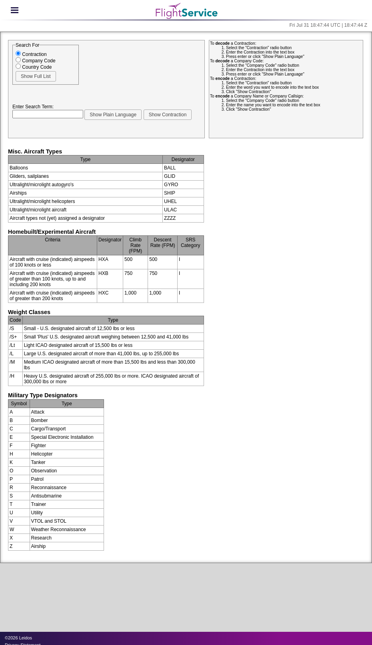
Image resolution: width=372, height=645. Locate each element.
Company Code (36, 61)
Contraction (31, 54)
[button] (36, 76)
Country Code (34, 67)
